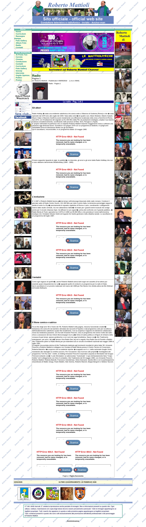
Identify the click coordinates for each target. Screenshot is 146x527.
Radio (18, 45)
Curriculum (21, 34)
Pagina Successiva (76, 476)
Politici (19, 78)
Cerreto (19, 57)
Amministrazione (73, 521)
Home (18, 31)
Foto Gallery (21, 40)
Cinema (19, 59)
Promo (19, 80)
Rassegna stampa (19, 37)
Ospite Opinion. (23, 75)
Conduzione (21, 61)
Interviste (20, 73)
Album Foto (21, 43)
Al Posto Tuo (21, 55)
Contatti (19, 47)
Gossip (19, 71)
